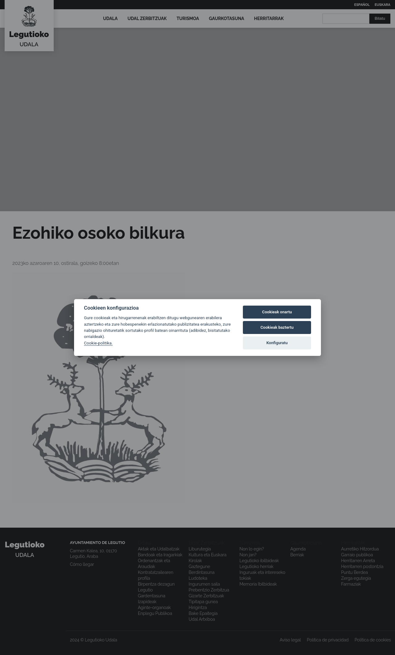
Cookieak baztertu (276, 327)
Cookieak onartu (277, 312)
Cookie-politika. (98, 342)
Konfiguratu (277, 342)
